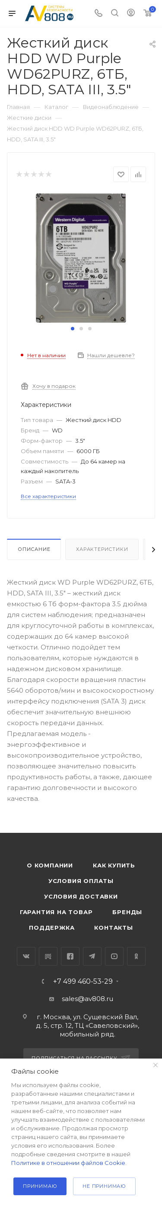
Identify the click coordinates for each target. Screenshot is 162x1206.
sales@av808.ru (87, 999)
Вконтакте (26, 956)
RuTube (48, 956)
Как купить (114, 865)
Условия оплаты (81, 880)
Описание (34, 549)
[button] (72, 329)
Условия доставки (81, 896)
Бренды (127, 911)
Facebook (70, 956)
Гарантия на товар (56, 911)
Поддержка (51, 927)
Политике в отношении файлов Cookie (68, 1162)
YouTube (114, 956)
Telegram (92, 956)
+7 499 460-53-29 (83, 981)
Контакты (113, 927)
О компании (50, 865)
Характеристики (102, 549)
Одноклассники (136, 956)
